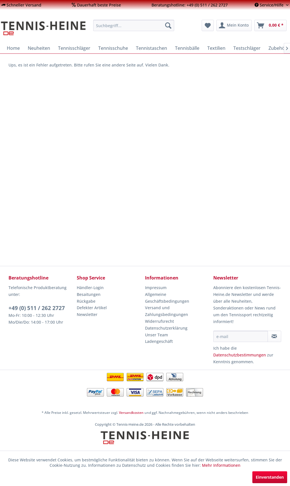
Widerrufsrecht (159, 321)
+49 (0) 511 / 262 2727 (36, 308)
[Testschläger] (247, 48)
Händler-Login (90, 287)
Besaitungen (89, 294)
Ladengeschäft (159, 341)
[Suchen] (168, 25)
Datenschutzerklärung (166, 328)
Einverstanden (270, 477)
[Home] (13, 48)
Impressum (156, 287)
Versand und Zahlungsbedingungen (166, 311)
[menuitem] (21, 4)
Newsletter (87, 314)
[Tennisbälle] (187, 48)
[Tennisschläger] (74, 48)
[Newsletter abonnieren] (274, 336)
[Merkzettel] (208, 25)
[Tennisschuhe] (113, 48)
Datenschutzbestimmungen (239, 355)
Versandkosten (131, 412)
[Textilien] (216, 48)
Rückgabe (86, 301)
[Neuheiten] (39, 48)
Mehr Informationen (221, 465)
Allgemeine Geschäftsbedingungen (167, 298)
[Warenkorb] (270, 25)
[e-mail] (240, 336)
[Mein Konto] (234, 25)
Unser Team (156, 334)
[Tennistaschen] (151, 48)
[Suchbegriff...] (133, 25)
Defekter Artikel (92, 307)
